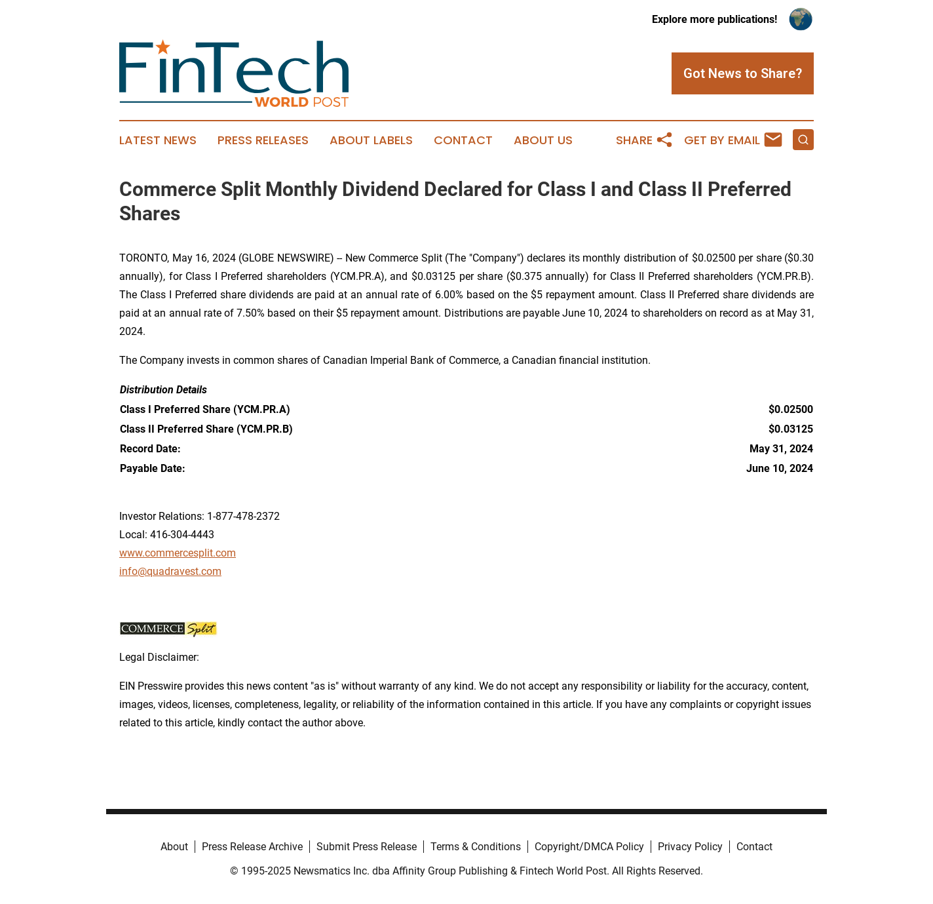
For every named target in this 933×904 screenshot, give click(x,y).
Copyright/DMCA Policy (589, 846)
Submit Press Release (366, 846)
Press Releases (263, 140)
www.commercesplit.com (177, 553)
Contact (463, 140)
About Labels (371, 140)
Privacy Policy (690, 846)
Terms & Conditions (475, 846)
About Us (543, 140)
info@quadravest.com (170, 571)
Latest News (158, 140)
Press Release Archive (252, 846)
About (174, 846)
